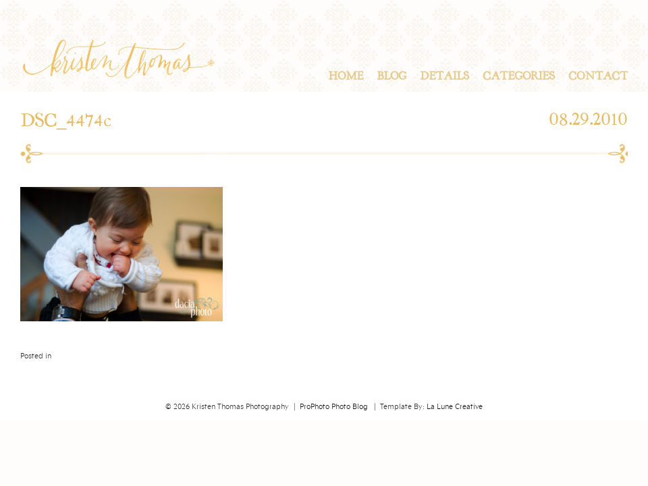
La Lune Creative (455, 407)
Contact (598, 76)
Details (444, 76)
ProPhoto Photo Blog (334, 407)
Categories (519, 76)
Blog (391, 76)
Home (345, 76)
